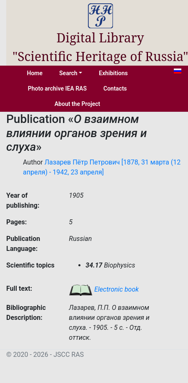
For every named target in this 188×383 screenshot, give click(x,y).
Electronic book (104, 289)
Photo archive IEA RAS (57, 88)
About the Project (77, 104)
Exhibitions (113, 73)
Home (35, 73)
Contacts (115, 88)
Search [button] (68, 73)
